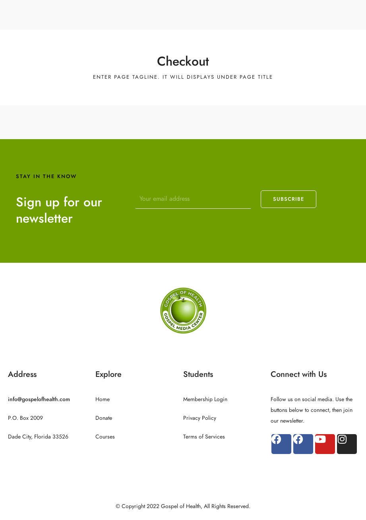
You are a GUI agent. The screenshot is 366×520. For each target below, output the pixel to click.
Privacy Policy (199, 418)
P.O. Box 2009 (25, 418)
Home (102, 399)
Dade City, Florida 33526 (38, 436)
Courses (105, 436)
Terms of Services (204, 436)
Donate (103, 418)
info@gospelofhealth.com (39, 399)
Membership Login (205, 399)
